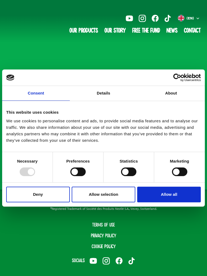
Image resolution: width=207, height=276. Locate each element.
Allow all (169, 194)
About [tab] (171, 93)
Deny (38, 194)
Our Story (115, 31)
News (171, 31)
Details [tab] (103, 93)
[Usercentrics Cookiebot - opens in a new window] (177, 77)
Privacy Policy (103, 236)
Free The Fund (146, 31)
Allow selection (103, 194)
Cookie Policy (104, 247)
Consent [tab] (36, 93)
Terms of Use (103, 225)
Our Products (83, 31)
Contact (192, 31)
